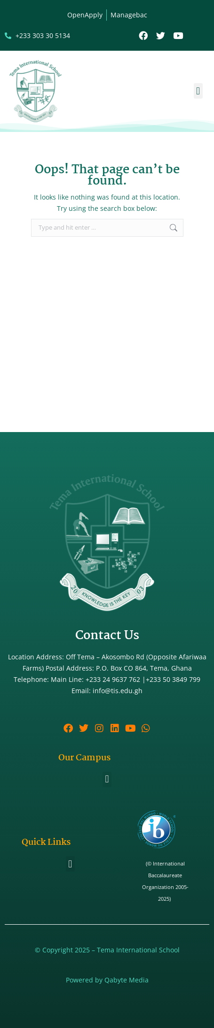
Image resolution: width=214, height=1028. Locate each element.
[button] (198, 91)
